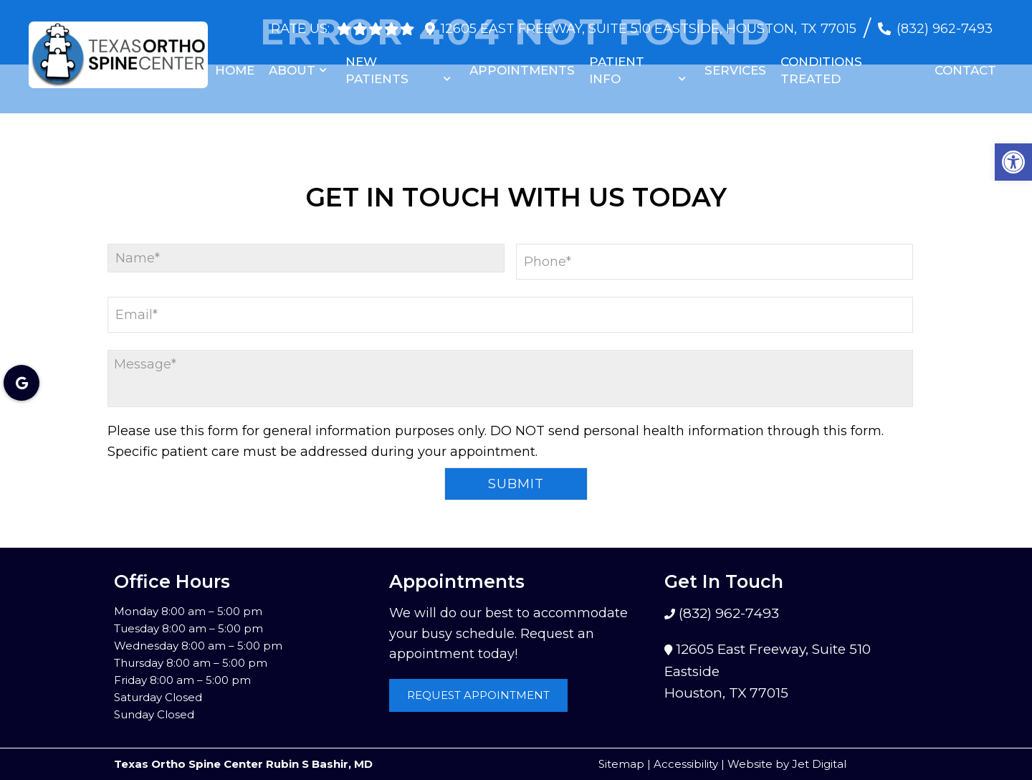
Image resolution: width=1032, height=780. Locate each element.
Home (234, 63)
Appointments (522, 63)
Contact (965, 63)
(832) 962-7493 (945, 21)
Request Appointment (478, 695)
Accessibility (686, 764)
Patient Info (616, 63)
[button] (1013, 162)
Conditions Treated (821, 63)
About (292, 63)
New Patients (376, 63)
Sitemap (621, 764)
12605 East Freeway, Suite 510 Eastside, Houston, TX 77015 (648, 21)
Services (735, 63)
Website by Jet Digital (786, 764)
